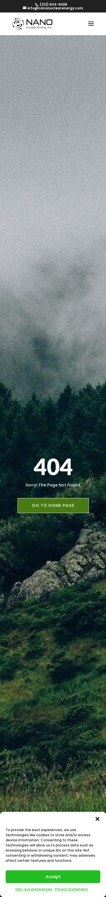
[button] (97, 819)
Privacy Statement (71, 889)
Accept (53, 877)
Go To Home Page (53, 505)
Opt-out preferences (33, 889)
